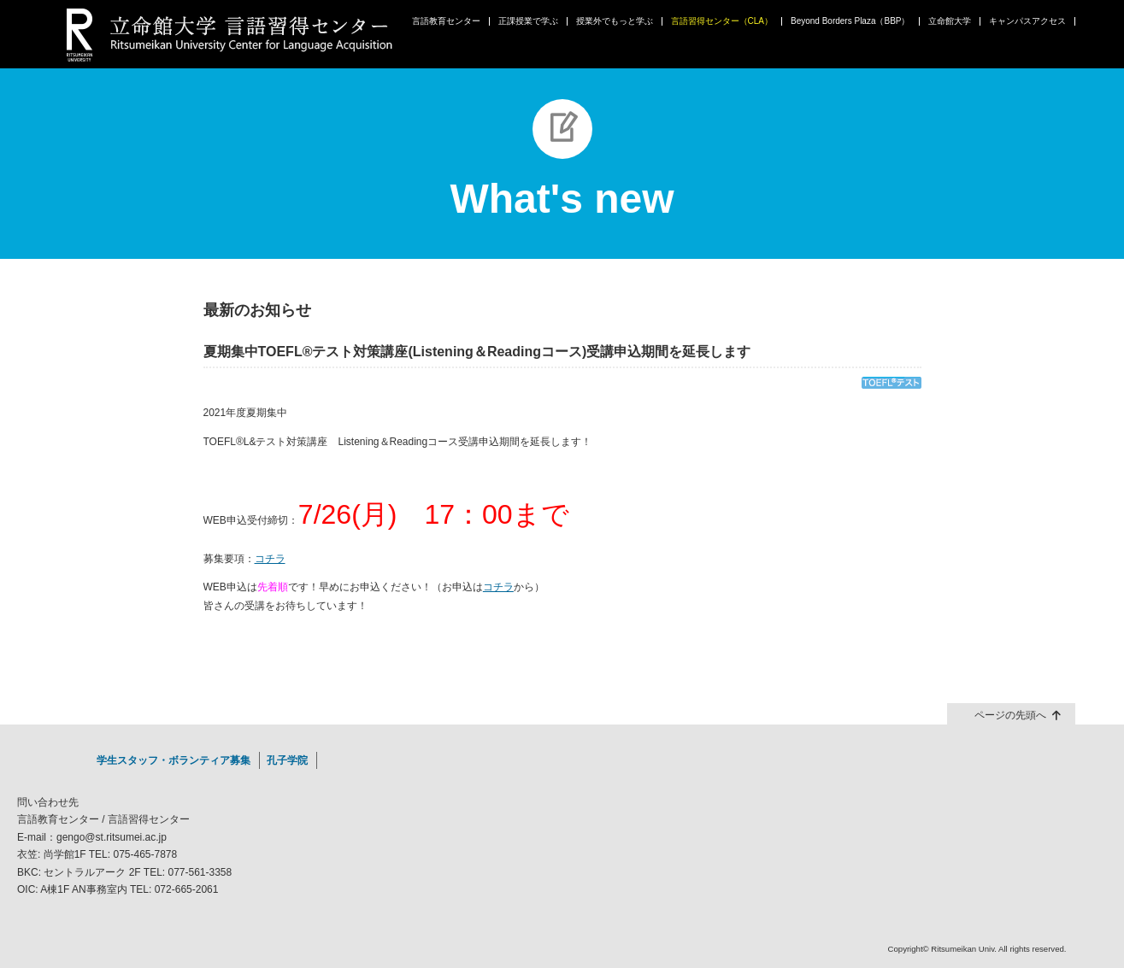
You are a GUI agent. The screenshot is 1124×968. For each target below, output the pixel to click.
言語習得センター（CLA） (722, 21)
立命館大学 (949, 21)
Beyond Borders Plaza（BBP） (850, 21)
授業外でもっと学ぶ (614, 21)
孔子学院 (287, 760)
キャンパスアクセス (1027, 21)
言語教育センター (446, 21)
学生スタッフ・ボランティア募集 (173, 760)
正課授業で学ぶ (528, 21)
